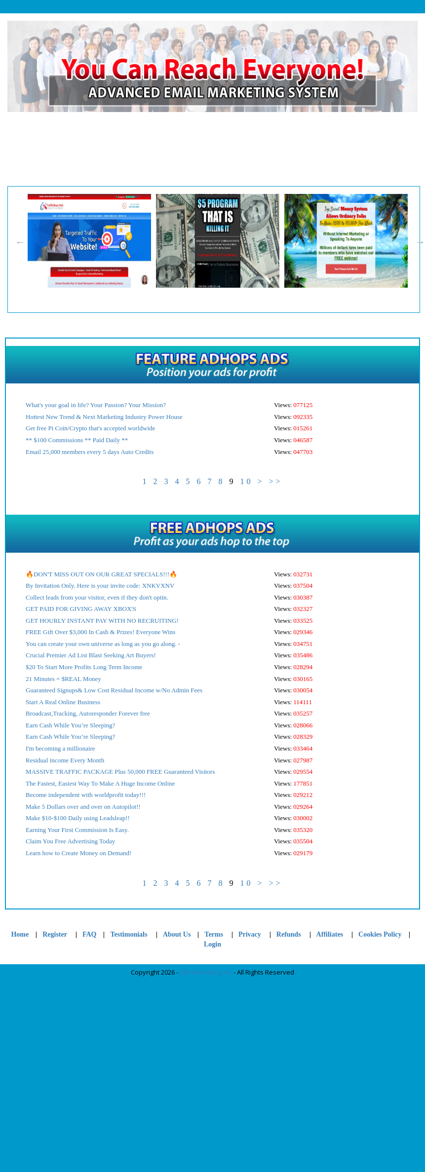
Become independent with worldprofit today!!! (86, 794)
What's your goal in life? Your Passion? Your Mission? (96, 405)
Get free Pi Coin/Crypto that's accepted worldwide (90, 428)
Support (186, 148)
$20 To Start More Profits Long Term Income (84, 667)
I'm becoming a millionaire (60, 748)
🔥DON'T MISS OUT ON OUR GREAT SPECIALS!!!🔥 (101, 574)
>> (275, 481)
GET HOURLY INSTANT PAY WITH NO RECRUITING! (102, 620)
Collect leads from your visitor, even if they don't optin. (97, 597)
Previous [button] (20, 242)
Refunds (288, 934)
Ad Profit (368, 148)
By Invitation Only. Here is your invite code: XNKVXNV (100, 585)
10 (246, 481)
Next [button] (420, 242)
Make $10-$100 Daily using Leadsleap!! (78, 818)
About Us (177, 934)
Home (64, 148)
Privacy (249, 934)
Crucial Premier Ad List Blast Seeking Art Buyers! (91, 655)
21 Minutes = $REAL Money (63, 678)
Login (307, 148)
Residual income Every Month (65, 760)
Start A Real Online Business (63, 702)
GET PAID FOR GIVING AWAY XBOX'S (81, 608)
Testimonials (129, 934)
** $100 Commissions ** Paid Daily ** (77, 440)
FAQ (89, 934)
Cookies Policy (247, 135)
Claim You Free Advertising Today (70, 841)
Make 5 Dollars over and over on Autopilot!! (83, 806)
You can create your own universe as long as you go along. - (103, 643)
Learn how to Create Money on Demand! (78, 853)
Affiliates (329, 934)
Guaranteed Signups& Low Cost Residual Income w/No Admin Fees (114, 690)
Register (125, 148)
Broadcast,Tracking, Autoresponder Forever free (88, 713)
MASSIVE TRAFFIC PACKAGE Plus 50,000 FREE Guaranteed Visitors (120, 771)
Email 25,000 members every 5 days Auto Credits (90, 451)
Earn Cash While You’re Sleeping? (70, 725)
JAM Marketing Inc (206, 972)
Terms (213, 934)
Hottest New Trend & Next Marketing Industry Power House (104, 416)
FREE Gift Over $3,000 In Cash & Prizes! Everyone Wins (100, 632)
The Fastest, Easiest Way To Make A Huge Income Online (100, 783)
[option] (92, 241)
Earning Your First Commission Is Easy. (77, 829)
